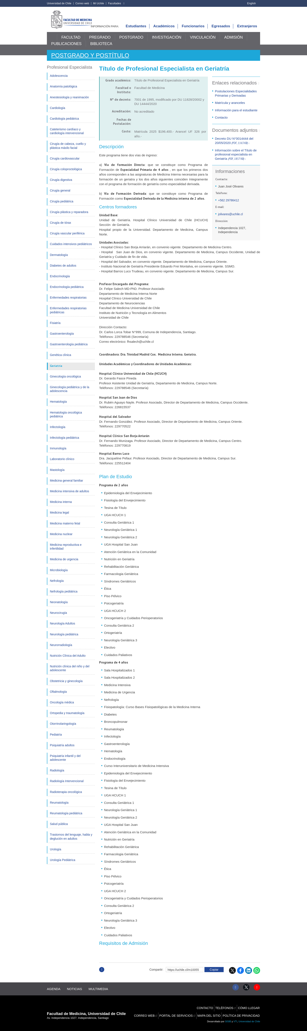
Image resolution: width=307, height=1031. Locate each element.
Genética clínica (60, 359)
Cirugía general (60, 195)
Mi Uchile (98, 3)
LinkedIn (249, 975)
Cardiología (57, 112)
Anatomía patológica (63, 91)
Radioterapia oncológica (66, 796)
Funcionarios (193, 31)
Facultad (70, 42)
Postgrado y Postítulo (93, 59)
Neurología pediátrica (64, 638)
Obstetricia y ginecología (66, 685)
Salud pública (59, 828)
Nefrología (57, 585)
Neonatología (59, 606)
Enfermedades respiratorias (68, 302)
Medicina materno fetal (65, 527)
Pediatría (56, 739)
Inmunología (58, 453)
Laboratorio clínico (62, 463)
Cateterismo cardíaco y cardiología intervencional (67, 135)
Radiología (57, 775)
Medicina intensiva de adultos (69, 495)
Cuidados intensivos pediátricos (71, 248)
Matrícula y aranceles (230, 107)
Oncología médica (62, 707)
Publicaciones (66, 48)
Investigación (166, 42)
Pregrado (100, 42)
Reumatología (59, 807)
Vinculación (203, 42)
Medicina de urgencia (64, 563)
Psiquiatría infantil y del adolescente (65, 762)
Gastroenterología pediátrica (69, 348)
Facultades (114, 3)
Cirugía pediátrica (61, 205)
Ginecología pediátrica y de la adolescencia (69, 393)
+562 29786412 (228, 204)
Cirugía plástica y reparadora (69, 216)
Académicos (164, 31)
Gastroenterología (62, 338)
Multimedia (102, 992)
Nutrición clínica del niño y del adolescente (69, 672)
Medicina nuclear (61, 538)
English (251, 3)
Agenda (53, 992)
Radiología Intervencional (67, 785)
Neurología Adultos (62, 628)
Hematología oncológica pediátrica (66, 418)
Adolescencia (59, 80)
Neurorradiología (61, 649)
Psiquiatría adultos (62, 749)
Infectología (57, 431)
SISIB (228, 1020)
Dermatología (59, 259)
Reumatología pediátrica (66, 817)
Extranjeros (247, 31)
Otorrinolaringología (63, 728)
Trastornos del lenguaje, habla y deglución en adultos (71, 841)
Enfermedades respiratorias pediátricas (68, 314)
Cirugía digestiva (61, 184)
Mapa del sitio (211, 1012)
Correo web (82, 3)
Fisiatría (55, 327)
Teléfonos (225, 1007)
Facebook (240, 975)
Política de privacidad (242, 1012)
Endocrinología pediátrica (67, 291)
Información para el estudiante (236, 114)
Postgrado (131, 42)
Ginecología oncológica (65, 381)
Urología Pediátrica (62, 864)
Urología (55, 853)
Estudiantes (136, 31)
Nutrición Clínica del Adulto (67, 660)
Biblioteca (101, 48)
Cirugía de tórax (60, 227)
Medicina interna (61, 506)
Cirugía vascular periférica (67, 238)
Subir (101, 978)
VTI (235, 1020)
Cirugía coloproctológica (66, 173)
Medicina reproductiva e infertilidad (66, 551)
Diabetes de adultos (63, 270)
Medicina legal (59, 517)
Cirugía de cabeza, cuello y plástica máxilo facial (68, 150)
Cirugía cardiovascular (65, 163)
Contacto (221, 122)
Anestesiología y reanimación (69, 101)
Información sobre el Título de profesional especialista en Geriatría (235, 159)
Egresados (220, 31)
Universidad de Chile (59, 3)
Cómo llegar (249, 1007)
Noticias (76, 992)
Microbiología (59, 574)
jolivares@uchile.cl (230, 218)
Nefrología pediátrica (63, 596)
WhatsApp (257, 975)
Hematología (58, 406)
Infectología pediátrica (64, 442)
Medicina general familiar (66, 485)
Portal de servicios (179, 1012)
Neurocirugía (58, 617)
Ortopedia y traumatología (67, 717)
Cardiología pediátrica (64, 123)
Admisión (233, 42)
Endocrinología (60, 280)
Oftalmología (58, 696)
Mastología (57, 474)
